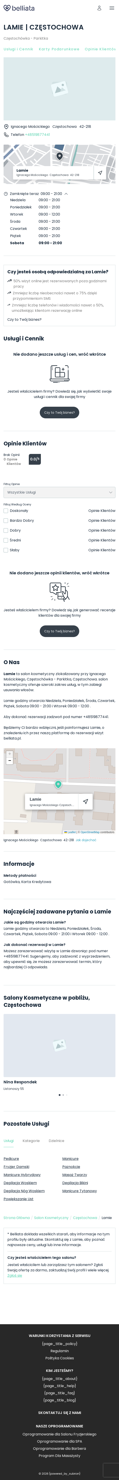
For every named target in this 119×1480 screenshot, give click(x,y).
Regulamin (59, 1351)
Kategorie (31, 1140)
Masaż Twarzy (74, 1174)
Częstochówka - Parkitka (26, 38)
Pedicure (11, 1158)
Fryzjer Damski (16, 1166)
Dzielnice (56, 1140)
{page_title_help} (59, 1385)
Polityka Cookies (59, 1358)
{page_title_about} (59, 1378)
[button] (58, 784)
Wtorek (16, 214)
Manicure (70, 1158)
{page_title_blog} (59, 1400)
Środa (15, 221)
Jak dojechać (86, 840)
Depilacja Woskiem (20, 1182)
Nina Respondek (20, 1082)
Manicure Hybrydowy (22, 1174)
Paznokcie (71, 1166)
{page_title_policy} (59, 1343)
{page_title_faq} (59, 1393)
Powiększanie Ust (18, 1199)
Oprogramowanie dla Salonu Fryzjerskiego (59, 1434)
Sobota (17, 243)
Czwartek (18, 228)
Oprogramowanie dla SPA (59, 1441)
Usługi (9, 1140)
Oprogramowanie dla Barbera (59, 1448)
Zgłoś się (14, 1275)
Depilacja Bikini (75, 1182)
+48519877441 (37, 134)
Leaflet (70, 832)
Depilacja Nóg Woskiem (24, 1190)
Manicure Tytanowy (79, 1190)
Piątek (15, 235)
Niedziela (17, 200)
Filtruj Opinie (12, 484)
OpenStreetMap (90, 832)
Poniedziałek (21, 207)
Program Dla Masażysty (59, 1455)
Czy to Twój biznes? (24, 319)
